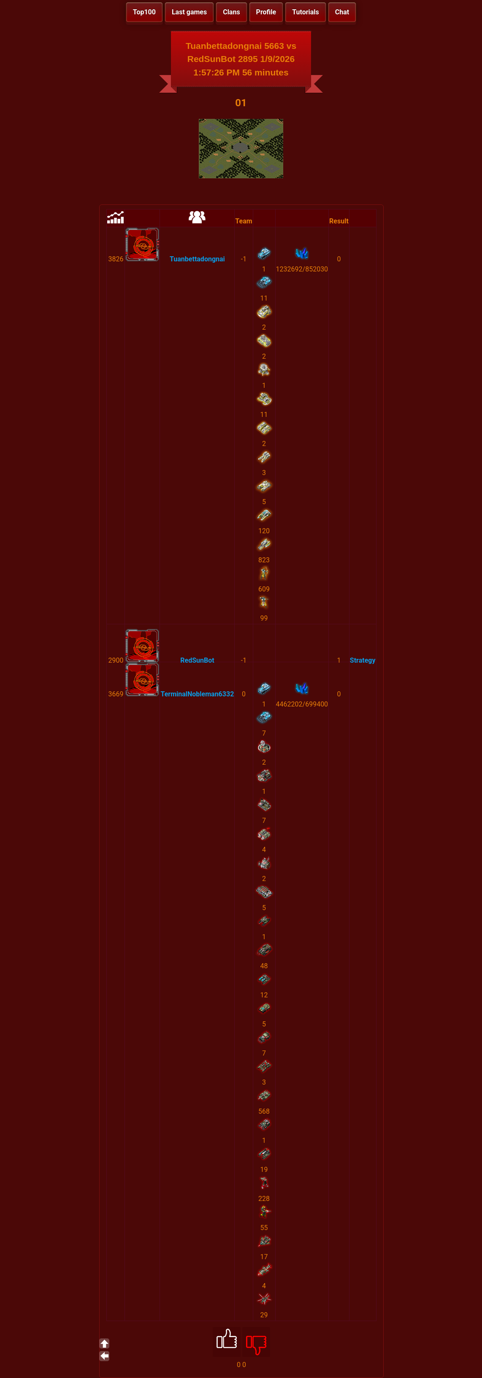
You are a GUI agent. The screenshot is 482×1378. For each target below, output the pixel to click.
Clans (231, 12)
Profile (266, 12)
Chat (342, 12)
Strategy (363, 660)
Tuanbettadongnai (197, 259)
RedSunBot (197, 660)
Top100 (144, 12)
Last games (189, 12)
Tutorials (305, 12)
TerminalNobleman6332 (197, 694)
